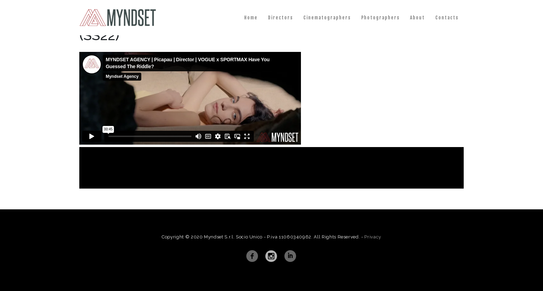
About (417, 17)
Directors (280, 17)
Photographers (380, 17)
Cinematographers (327, 17)
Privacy (372, 236)
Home (251, 17)
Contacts (447, 17)
